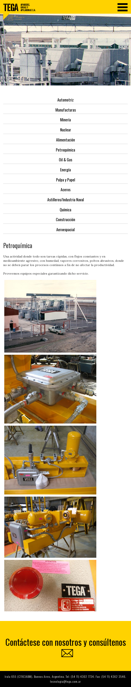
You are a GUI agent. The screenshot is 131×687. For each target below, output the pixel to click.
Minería (65, 119)
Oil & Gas (65, 159)
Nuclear (65, 129)
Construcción (65, 219)
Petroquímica (65, 150)
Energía (65, 169)
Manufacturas (65, 110)
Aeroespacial (65, 229)
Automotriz (65, 100)
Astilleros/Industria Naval (65, 199)
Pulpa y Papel (65, 179)
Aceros (65, 189)
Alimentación (65, 140)
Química (65, 209)
